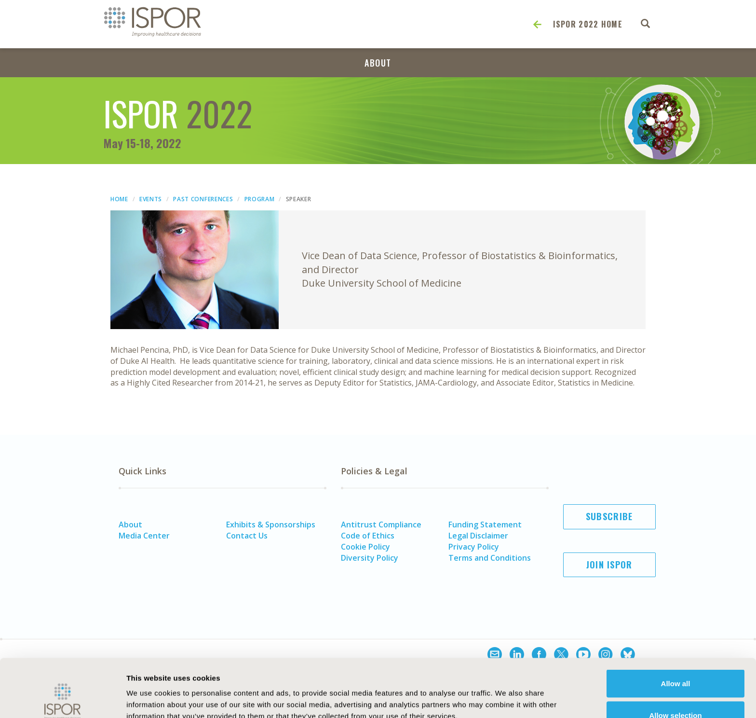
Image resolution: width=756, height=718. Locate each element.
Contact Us (247, 535)
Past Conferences (203, 199)
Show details (532, 693)
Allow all (675, 629)
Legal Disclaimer (478, 535)
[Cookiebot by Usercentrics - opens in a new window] (62, 699)
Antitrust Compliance (381, 524)
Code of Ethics (367, 535)
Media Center (144, 535)
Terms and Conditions (489, 557)
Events (150, 199)
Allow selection (675, 661)
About (378, 62)
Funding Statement (485, 524)
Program (259, 199)
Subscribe (609, 516)
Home (119, 199)
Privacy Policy (473, 546)
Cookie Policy (365, 546)
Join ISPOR (609, 564)
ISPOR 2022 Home (588, 24)
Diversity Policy (369, 557)
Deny (676, 692)
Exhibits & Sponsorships (270, 524)
